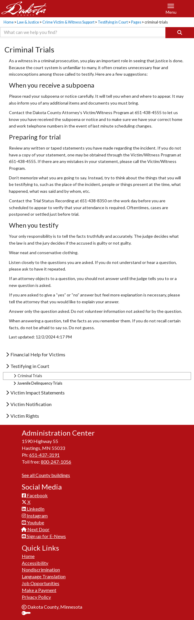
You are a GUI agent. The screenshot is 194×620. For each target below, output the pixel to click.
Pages (136, 22)
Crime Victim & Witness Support (68, 22)
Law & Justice (28, 22)
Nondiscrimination (41, 569)
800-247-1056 (56, 461)
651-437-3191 (44, 455)
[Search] (179, 32)
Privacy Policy (36, 597)
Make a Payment (39, 590)
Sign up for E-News (44, 536)
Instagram (35, 515)
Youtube (33, 522)
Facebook (35, 495)
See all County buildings (46, 475)
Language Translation (44, 576)
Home (9, 22)
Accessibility (35, 563)
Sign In (28, 613)
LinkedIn (33, 509)
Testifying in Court (113, 22)
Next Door (35, 529)
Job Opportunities (40, 583)
